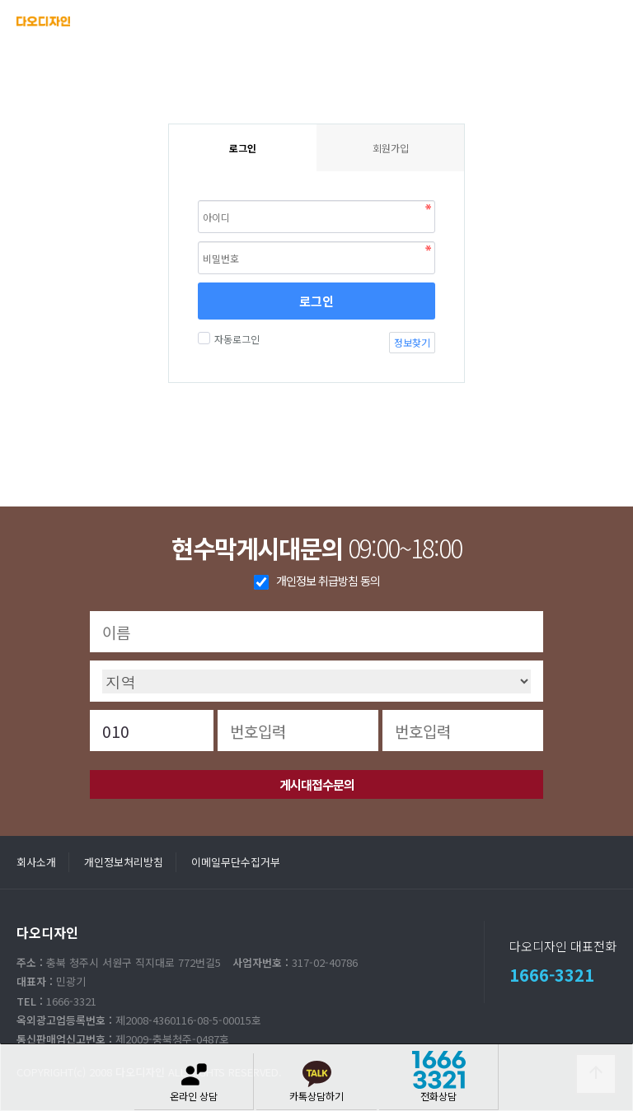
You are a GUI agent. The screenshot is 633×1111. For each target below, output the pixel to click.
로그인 (316, 301)
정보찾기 (412, 342)
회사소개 (36, 862)
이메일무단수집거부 (235, 862)
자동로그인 (235, 339)
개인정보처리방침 (123, 862)
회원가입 (391, 148)
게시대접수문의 (316, 784)
